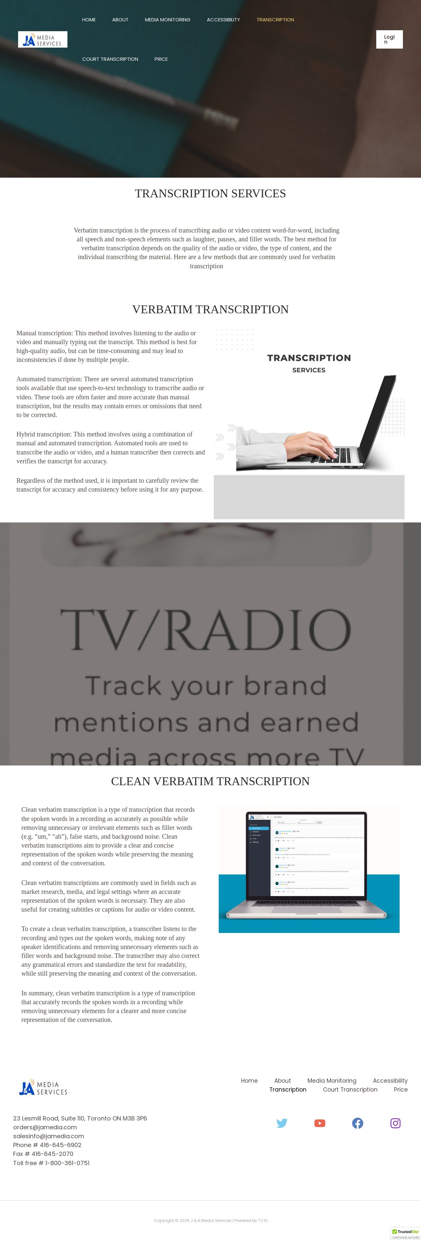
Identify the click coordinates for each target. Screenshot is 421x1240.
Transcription (275, 19)
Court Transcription (110, 58)
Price (161, 58)
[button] (389, 39)
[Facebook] (357, 1123)
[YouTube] (320, 1123)
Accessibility (223, 19)
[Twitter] (282, 1123)
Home (89, 19)
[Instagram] (395, 1123)
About (120, 19)
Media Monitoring (167, 19)
